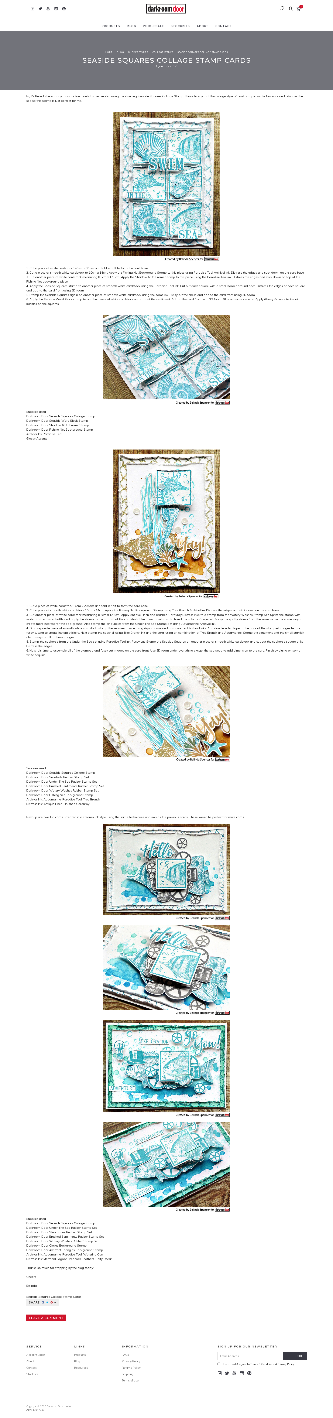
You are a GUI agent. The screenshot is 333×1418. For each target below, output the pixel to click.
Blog (131, 26)
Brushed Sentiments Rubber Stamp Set (76, 786)
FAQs (125, 1354)
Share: (42, 1302)
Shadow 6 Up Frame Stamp (69, 425)
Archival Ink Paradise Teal (44, 434)
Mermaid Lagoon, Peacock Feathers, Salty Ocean (78, 1259)
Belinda (40, 96)
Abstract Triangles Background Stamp (76, 1250)
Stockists (180, 26)
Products (111, 26)
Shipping (128, 1374)
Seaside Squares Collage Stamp (160, 96)
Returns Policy (131, 1367)
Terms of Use (130, 1380)
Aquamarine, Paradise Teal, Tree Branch (72, 799)
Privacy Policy (131, 1361)
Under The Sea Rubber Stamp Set (73, 781)
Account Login (35, 1354)
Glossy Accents (36, 438)
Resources (81, 1367)
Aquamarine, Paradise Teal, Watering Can (73, 1254)
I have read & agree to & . (256, 1364)
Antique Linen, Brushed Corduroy (66, 804)
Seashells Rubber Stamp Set (69, 777)
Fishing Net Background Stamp (71, 429)
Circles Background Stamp (68, 1245)
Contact (223, 26)
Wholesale (153, 26)
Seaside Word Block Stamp (68, 421)
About (203, 26)
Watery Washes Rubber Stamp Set (74, 790)
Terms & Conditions (262, 1364)
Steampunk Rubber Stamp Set (70, 1232)
